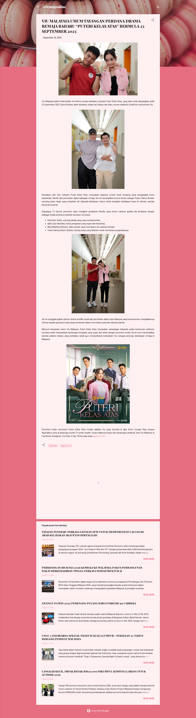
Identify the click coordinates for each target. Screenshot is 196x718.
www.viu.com (99, 436)
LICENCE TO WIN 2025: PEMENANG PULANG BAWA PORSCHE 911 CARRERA (89, 603)
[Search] (158, 7)
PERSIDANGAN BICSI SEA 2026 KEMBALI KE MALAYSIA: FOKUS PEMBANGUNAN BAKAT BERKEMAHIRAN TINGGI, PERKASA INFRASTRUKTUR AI (92, 569)
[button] (152, 20)
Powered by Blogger (98, 711)
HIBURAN (53, 446)
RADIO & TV (66, 446)
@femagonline (54, 6)
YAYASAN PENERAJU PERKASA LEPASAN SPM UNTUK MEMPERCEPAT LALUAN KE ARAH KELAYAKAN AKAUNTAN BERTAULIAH (93, 533)
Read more (148, 559)
